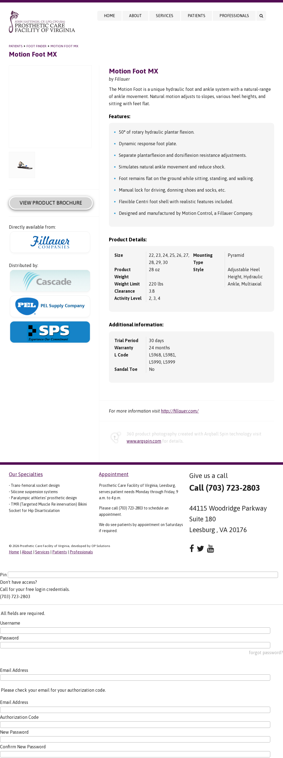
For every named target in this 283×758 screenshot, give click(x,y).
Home (109, 16)
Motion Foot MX (64, 46)
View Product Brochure (51, 203)
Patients (196, 16)
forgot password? (266, 652)
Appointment (114, 474)
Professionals (234, 16)
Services (164, 16)
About (135, 16)
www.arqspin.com (144, 441)
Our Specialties (26, 474)
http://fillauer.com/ (180, 410)
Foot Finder (36, 46)
